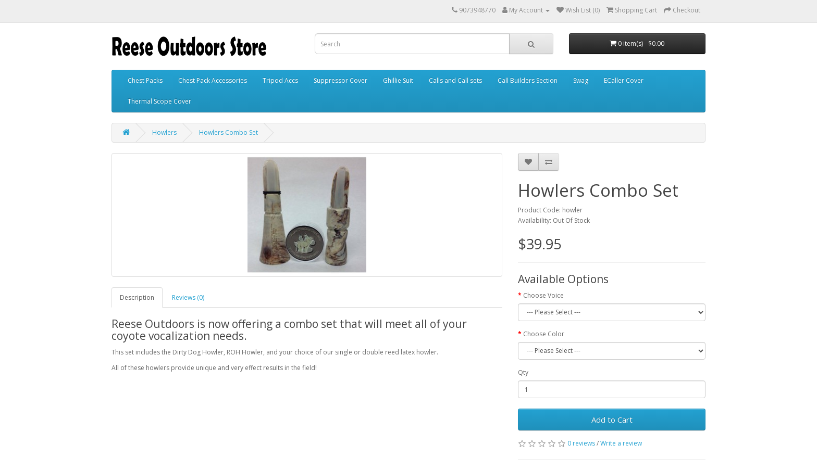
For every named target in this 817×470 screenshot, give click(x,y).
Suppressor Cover (340, 80)
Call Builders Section (528, 80)
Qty (523, 372)
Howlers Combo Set (228, 132)
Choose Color (543, 333)
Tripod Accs (280, 80)
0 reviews (581, 443)
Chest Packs (145, 80)
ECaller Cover (623, 80)
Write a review (621, 443)
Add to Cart (612, 419)
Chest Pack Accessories (212, 80)
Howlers (164, 132)
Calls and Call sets (455, 80)
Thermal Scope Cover (159, 101)
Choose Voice (543, 295)
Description (137, 297)
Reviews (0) (188, 297)
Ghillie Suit (398, 80)
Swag (580, 80)
